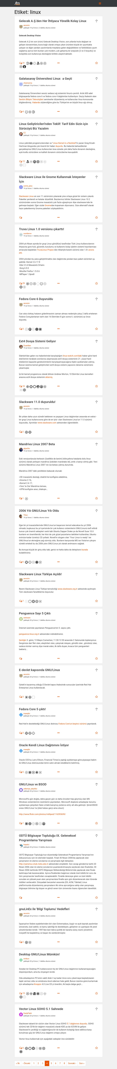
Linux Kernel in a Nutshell (64, 143)
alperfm (27, 448)
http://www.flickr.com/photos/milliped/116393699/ (42, 814)
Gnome (48, 205)
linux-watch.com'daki (72, 356)
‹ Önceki (26, 1063)
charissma (28, 83)
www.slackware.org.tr (67, 589)
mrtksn (26, 959)
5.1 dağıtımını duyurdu (77, 1023)
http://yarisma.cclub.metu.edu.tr (33, 864)
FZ (25, 133)
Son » (81, 1063)
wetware (27, 618)
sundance (27, 233)
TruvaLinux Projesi (45, 250)
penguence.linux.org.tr (29, 634)
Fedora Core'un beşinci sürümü (73, 724)
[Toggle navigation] (100, 3)
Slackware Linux (26, 196)
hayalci (26, 845)
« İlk (18, 1063)
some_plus (28, 186)
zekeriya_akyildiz (30, 789)
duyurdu (59, 146)
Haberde (36, 102)
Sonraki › (72, 1063)
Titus (26, 515)
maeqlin (27, 713)
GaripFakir (28, 1013)
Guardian (27, 346)
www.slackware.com (47, 423)
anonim (27, 25)
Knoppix (37, 984)
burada (85, 549)
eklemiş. (49, 377)
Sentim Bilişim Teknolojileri (31, 99)
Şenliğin (22, 640)
